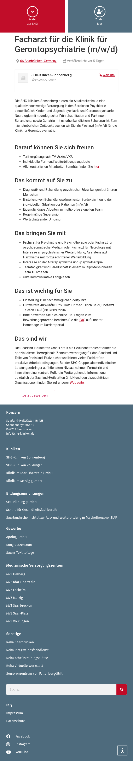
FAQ (82, 320)
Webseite (77, 383)
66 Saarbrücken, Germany (38, 61)
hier (96, 167)
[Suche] (121, 689)
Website (109, 75)
